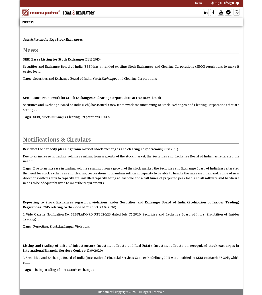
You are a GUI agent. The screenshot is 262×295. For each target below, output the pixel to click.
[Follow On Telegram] (228, 13)
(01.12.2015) (92, 59)
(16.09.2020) (94, 251)
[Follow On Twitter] (221, 13)
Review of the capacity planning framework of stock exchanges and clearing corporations (92, 149)
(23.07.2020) (107, 207)
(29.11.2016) (153, 98)
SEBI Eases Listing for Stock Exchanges (54, 59)
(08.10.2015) (170, 149)
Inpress (28, 22)
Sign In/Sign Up (225, 3)
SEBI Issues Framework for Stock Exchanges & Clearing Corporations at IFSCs (84, 98)
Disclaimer (105, 292)
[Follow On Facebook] (213, 13)
